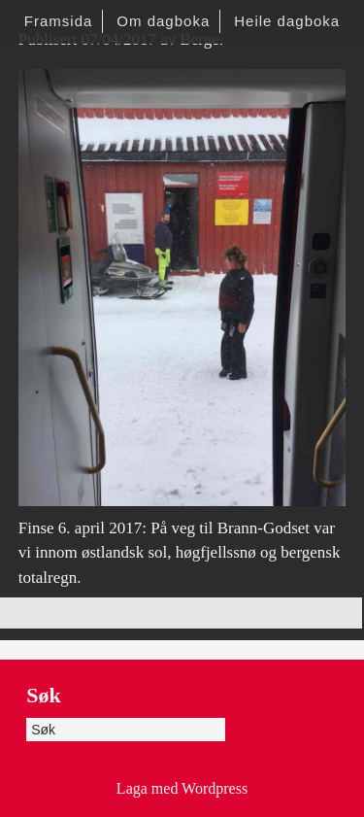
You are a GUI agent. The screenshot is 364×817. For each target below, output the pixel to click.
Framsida (58, 21)
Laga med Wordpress (182, 788)
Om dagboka (163, 21)
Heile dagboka (287, 21)
